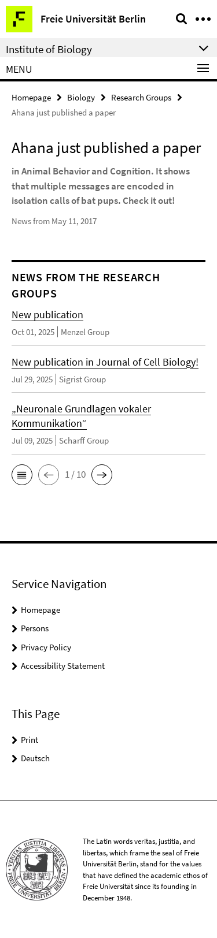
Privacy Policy (46, 647)
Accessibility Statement (63, 665)
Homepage (31, 97)
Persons (35, 628)
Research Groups (141, 97)
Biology (81, 97)
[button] (22, 474)
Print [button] (29, 739)
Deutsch (35, 758)
